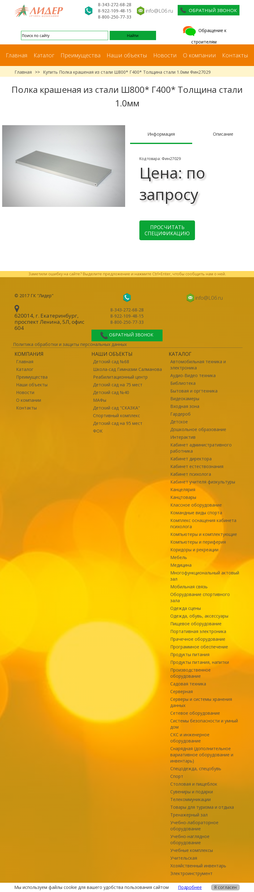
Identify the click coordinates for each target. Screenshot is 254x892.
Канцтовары (183, 497)
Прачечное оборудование (197, 639)
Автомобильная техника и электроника (198, 365)
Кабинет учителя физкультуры (202, 482)
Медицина (181, 565)
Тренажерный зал (189, 815)
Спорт (176, 776)
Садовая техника (188, 684)
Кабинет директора (191, 459)
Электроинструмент (191, 873)
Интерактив (183, 437)
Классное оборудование (196, 505)
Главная (17, 55)
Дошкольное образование (198, 429)
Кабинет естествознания (196, 466)
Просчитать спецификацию (167, 230)
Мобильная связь (189, 587)
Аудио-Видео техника (193, 375)
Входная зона (184, 406)
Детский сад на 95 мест (117, 423)
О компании (199, 55)
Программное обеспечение (199, 647)
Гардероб (180, 414)
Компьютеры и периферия (198, 542)
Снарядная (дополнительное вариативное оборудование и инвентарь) (201, 755)
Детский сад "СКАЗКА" (116, 408)
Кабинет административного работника (201, 448)
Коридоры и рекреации (194, 550)
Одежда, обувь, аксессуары (199, 616)
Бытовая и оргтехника (194, 391)
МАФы (99, 400)
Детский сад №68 (111, 361)
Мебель (178, 557)
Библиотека (183, 383)
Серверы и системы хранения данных (201, 702)
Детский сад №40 (111, 392)
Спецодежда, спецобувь (195, 768)
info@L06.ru (159, 10)
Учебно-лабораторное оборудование (194, 826)
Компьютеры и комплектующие (203, 534)
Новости (165, 55)
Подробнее (190, 887)
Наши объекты (127, 55)
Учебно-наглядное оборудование (190, 839)
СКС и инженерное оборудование (190, 738)
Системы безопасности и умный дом (204, 724)
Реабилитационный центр (120, 377)
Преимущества (80, 55)
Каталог (44, 55)
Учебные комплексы (191, 850)
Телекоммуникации (190, 799)
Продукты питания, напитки (199, 662)
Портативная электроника (198, 631)
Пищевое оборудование (196, 624)
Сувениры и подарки (191, 792)
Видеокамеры (184, 398)
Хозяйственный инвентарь (198, 866)
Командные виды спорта (196, 513)
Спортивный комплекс (116, 415)
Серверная (181, 691)
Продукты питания (190, 654)
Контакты (235, 55)
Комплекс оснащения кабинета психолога (203, 523)
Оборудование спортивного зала (200, 597)
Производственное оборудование (190, 673)
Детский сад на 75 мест (117, 385)
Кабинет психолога (190, 474)
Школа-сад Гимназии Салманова (127, 369)
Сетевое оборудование (195, 713)
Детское (179, 422)
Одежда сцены (185, 608)
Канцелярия (182, 489)
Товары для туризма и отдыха (202, 807)
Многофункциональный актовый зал (204, 576)
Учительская (183, 858)
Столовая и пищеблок (193, 784)
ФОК (98, 431)
